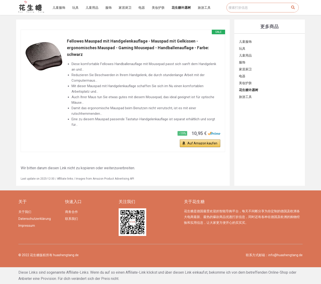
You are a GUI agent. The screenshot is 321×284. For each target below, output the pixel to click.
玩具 (75, 7)
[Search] (292, 7)
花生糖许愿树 (181, 7)
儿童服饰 (58, 7)
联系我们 (71, 219)
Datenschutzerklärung (34, 219)
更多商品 (269, 26)
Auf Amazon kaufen (202, 143)
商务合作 (71, 212)
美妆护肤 (158, 7)
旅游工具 (204, 7)
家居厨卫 (125, 7)
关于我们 (24, 212)
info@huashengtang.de (285, 255)
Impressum (26, 225)
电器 (141, 7)
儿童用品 (92, 7)
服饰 (108, 7)
